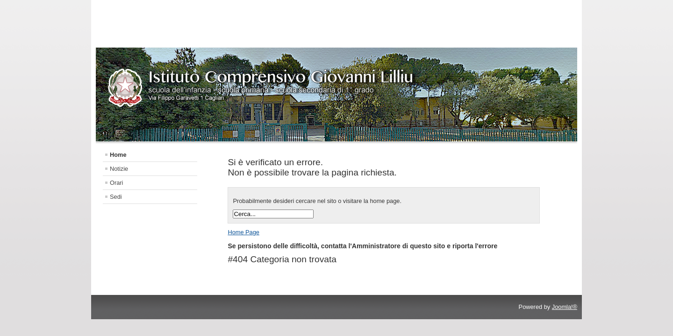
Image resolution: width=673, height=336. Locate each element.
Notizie (119, 168)
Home (118, 154)
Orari (116, 182)
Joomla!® (564, 306)
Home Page (243, 232)
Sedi (116, 196)
